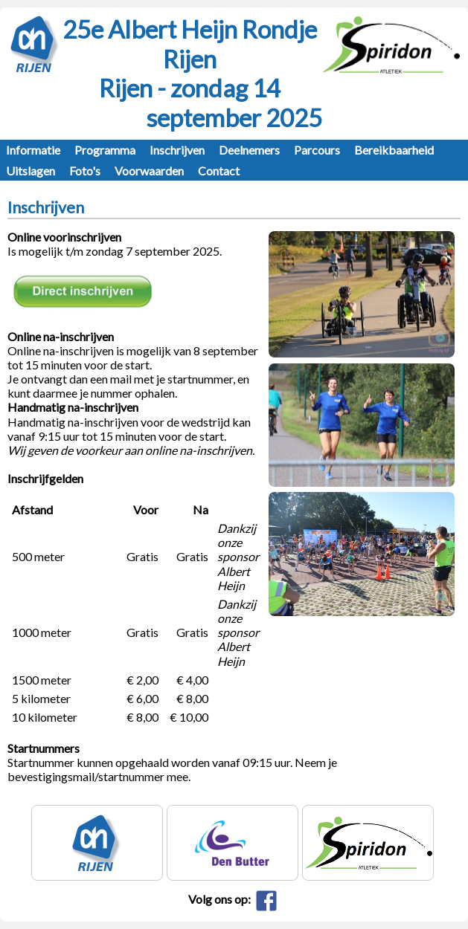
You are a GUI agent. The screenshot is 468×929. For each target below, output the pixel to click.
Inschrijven (177, 150)
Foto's (84, 171)
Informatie (33, 150)
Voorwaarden (149, 171)
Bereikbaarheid (394, 150)
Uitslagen (30, 171)
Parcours (317, 150)
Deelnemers (249, 150)
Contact (219, 171)
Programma (104, 150)
